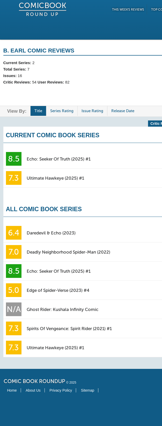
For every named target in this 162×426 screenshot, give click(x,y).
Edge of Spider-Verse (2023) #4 (58, 290)
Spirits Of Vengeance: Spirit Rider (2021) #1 (69, 328)
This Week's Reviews (128, 9)
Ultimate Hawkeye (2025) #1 (55, 178)
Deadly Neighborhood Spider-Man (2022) (68, 252)
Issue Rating (92, 111)
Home (12, 390)
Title (38, 111)
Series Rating (61, 111)
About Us (33, 390)
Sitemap (87, 390)
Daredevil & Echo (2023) (51, 232)
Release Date (122, 111)
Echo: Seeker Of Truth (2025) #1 (59, 159)
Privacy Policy (60, 390)
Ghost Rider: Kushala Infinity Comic (62, 309)
